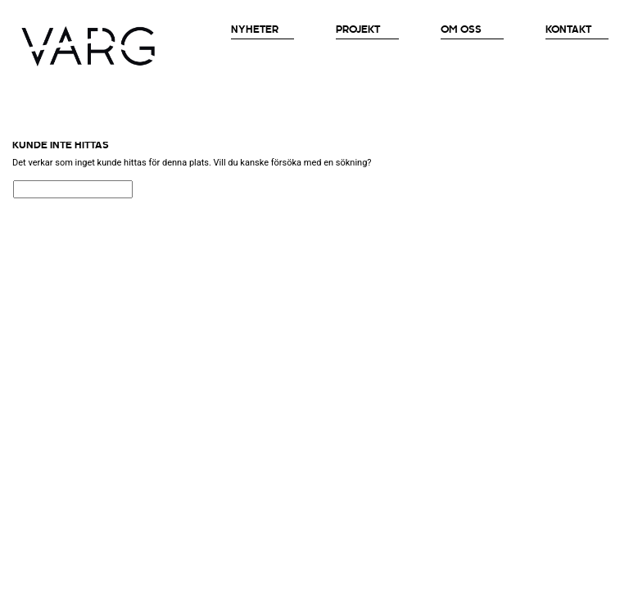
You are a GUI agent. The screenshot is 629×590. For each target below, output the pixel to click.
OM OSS (461, 29)
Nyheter (254, 29)
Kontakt (568, 29)
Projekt (358, 29)
